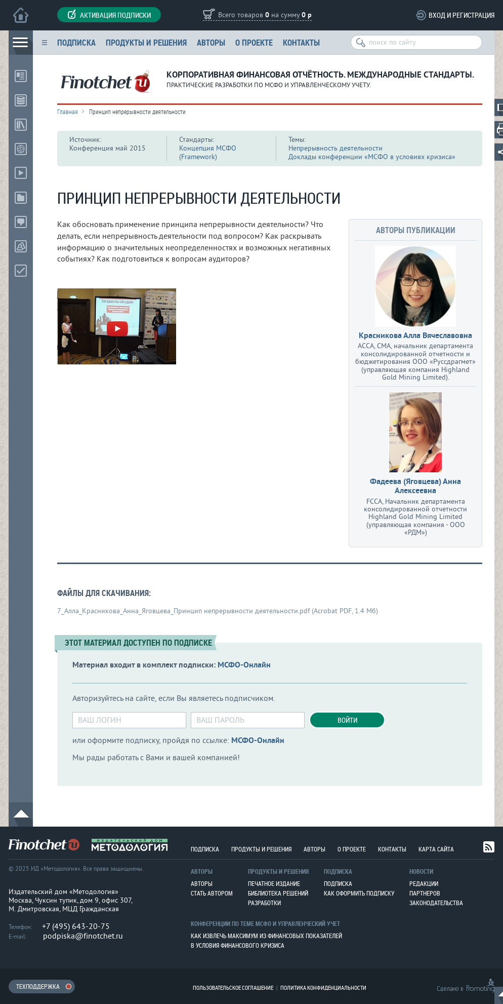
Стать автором (212, 893)
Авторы (211, 42)
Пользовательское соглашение (233, 987)
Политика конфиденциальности (323, 987)
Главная (67, 111)
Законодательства (436, 903)
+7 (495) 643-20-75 (76, 926)
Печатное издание (274, 883)
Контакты (301, 42)
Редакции (423, 883)
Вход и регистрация (461, 15)
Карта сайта (436, 849)
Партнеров (424, 893)
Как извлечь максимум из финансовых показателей (266, 936)
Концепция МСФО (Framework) (207, 152)
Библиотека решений (278, 893)
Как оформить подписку (359, 893)
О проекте (254, 42)
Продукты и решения (146, 42)
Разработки (264, 903)
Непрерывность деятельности (335, 148)
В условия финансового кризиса (237, 945)
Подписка (76, 42)
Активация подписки (109, 15)
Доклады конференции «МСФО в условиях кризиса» (371, 157)
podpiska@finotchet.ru (83, 936)
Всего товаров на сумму (265, 15)
